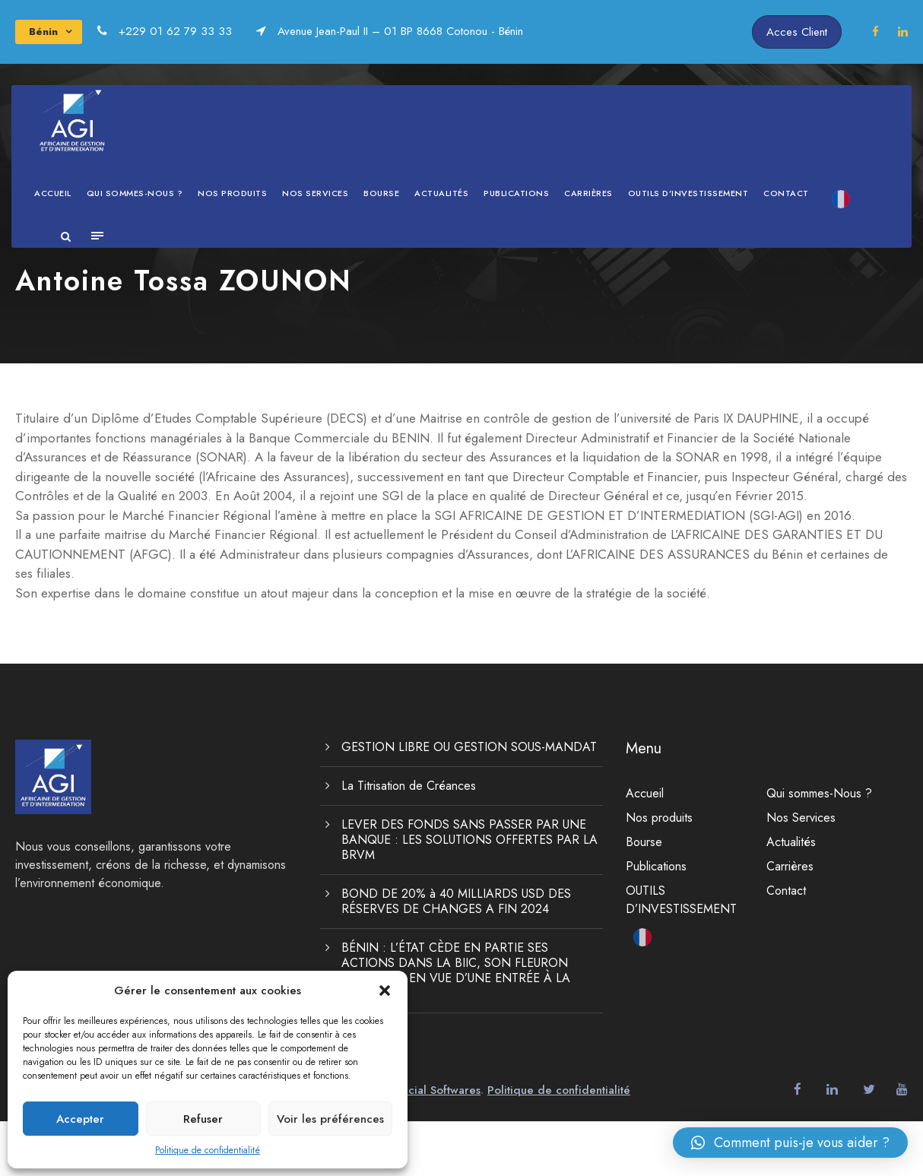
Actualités (441, 193)
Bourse (381, 193)
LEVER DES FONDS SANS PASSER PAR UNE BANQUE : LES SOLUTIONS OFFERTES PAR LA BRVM (469, 894)
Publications (516, 193)
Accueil (52, 193)
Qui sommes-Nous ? (135, 193)
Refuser (203, 1119)
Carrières (588, 193)
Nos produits (232, 193)
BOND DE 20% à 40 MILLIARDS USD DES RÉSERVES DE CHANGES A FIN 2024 (456, 956)
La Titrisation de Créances (408, 840)
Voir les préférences (330, 1119)
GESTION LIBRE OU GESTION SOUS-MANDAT (469, 801)
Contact (786, 193)
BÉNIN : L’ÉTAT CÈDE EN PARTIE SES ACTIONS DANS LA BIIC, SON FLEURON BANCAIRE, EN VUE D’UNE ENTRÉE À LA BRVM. (455, 1025)
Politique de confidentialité (207, 1150)
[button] (384, 990)
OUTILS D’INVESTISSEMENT (688, 193)
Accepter (80, 1119)
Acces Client (796, 32)
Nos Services (315, 193)
